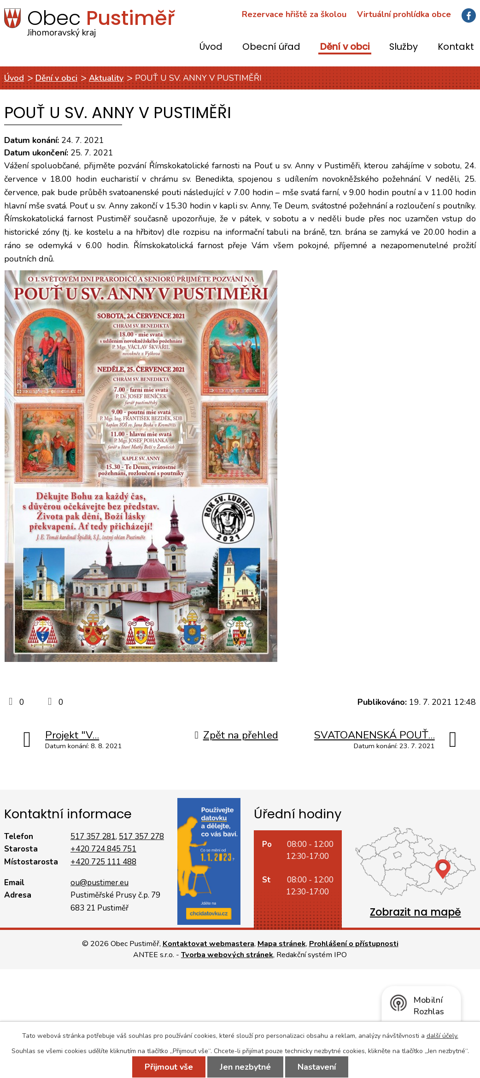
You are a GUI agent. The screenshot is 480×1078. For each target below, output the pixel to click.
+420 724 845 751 (103, 849)
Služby (403, 47)
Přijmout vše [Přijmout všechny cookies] (169, 1066)
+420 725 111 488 (103, 862)
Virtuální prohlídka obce (404, 14)
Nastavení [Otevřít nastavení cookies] (317, 1066)
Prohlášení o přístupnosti (353, 944)
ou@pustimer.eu (99, 882)
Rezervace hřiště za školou (294, 14)
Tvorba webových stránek (227, 955)
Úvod (210, 47)
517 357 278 (141, 836)
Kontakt (456, 47)
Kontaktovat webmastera (208, 944)
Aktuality (106, 77)
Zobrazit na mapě (415, 912)
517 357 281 (93, 836)
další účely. (442, 1035)
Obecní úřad (271, 47)
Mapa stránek (282, 944)
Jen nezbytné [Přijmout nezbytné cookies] (245, 1066)
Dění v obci (344, 47)
